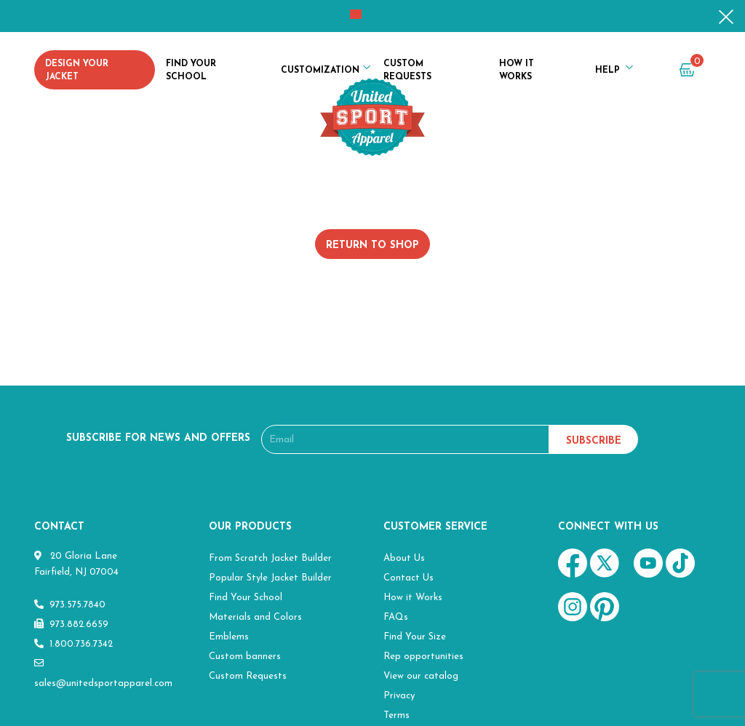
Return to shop (372, 245)
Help (607, 70)
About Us (404, 558)
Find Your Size (414, 637)
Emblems (229, 637)
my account (651, 72)
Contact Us (408, 578)
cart (690, 70)
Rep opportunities (423, 656)
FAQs (395, 617)
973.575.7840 (69, 605)
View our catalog (420, 676)
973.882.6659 (71, 624)
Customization (320, 70)
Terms (396, 715)
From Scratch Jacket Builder (270, 558)
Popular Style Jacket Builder (270, 578)
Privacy (399, 696)
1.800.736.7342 (73, 644)
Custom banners (245, 656)
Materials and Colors (255, 617)
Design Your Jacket (76, 70)
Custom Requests (407, 70)
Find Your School (191, 70)
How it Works (516, 70)
